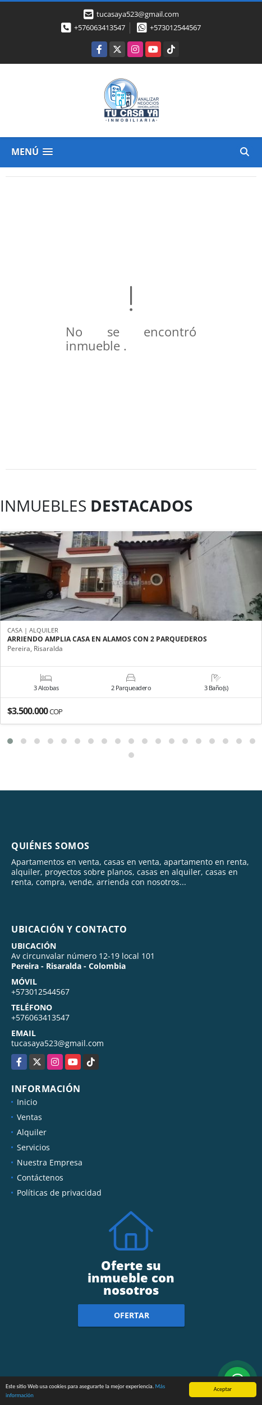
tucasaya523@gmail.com (57, 1043)
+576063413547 (99, 27)
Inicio (27, 1102)
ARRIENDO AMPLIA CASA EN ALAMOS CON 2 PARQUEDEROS (107, 639)
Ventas (29, 1117)
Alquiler (32, 1132)
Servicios (33, 1147)
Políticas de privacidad (59, 1192)
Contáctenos (40, 1177)
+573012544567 (175, 27)
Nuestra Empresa (49, 1162)
